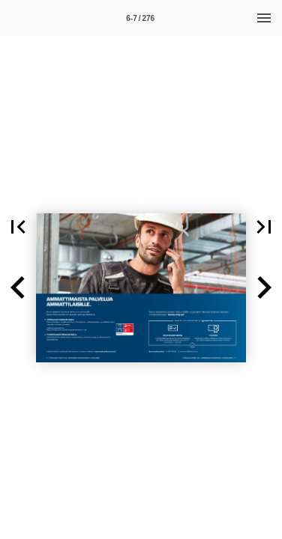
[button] (18, 226)
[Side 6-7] (140, 18)
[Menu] (264, 18)
